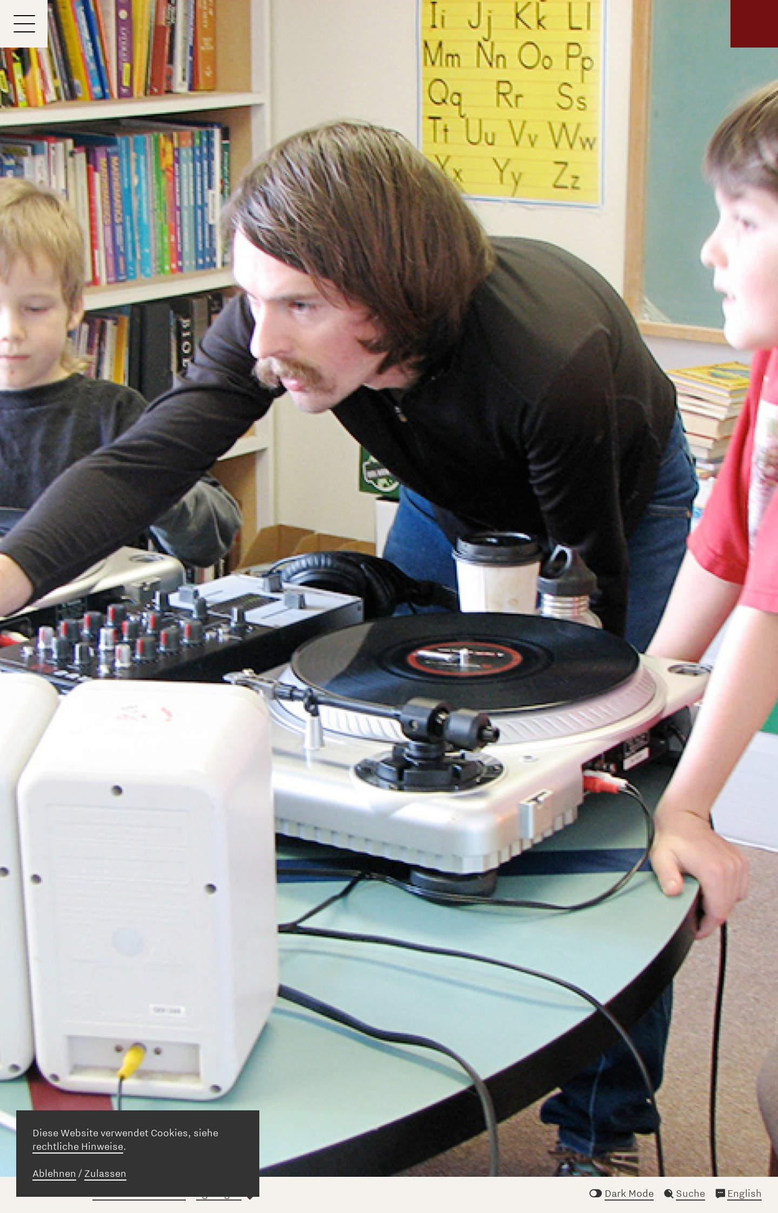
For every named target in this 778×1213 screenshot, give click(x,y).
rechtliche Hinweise (77, 1146)
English (744, 1193)
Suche (690, 1193)
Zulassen (105, 1174)
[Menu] (24, 24)
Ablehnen (54, 1174)
